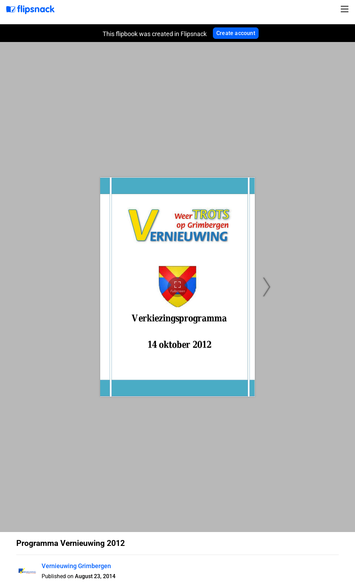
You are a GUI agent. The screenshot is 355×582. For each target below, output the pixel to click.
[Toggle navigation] (345, 9)
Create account (235, 33)
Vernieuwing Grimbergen (76, 566)
